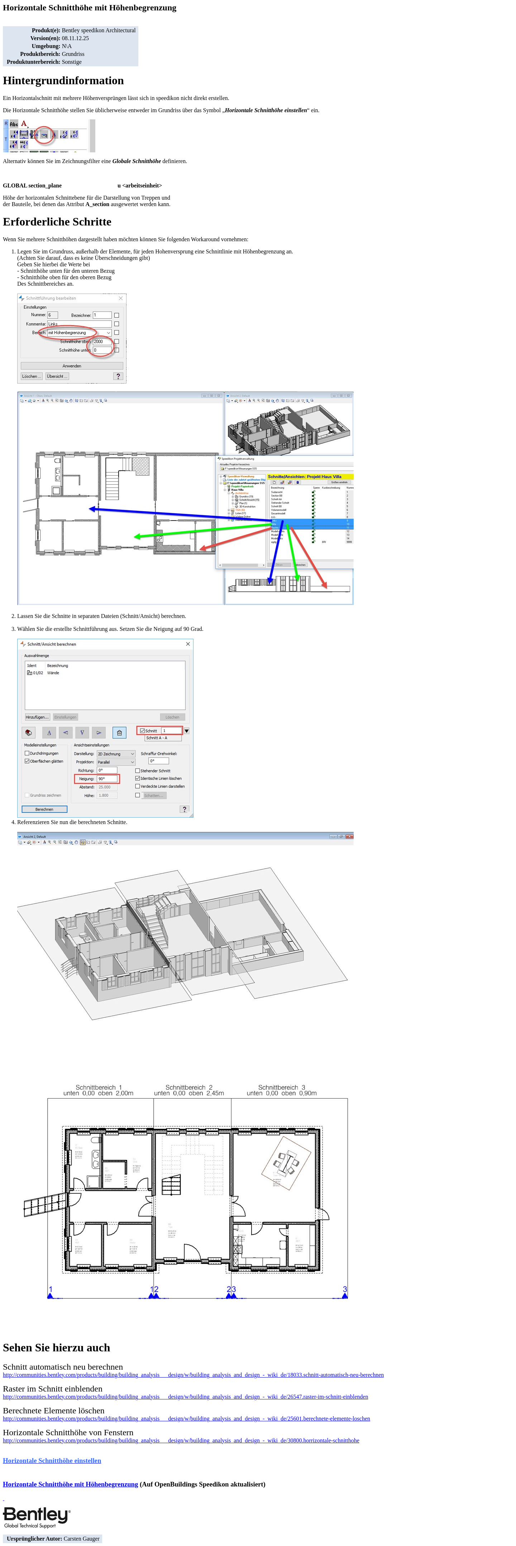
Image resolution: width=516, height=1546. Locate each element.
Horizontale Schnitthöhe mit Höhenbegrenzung (70, 1484)
